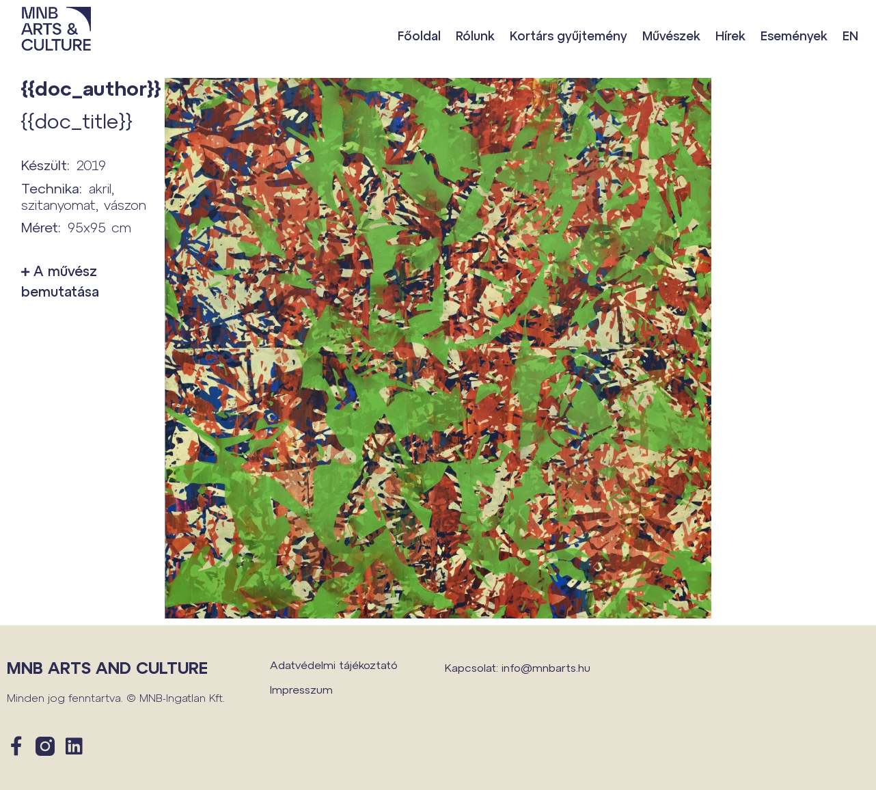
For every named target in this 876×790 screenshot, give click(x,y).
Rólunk (475, 35)
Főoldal (419, 35)
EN (850, 35)
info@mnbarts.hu (546, 667)
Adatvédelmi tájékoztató (334, 664)
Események (794, 35)
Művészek (671, 35)
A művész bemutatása (60, 280)
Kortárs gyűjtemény (568, 35)
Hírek (730, 35)
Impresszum (301, 689)
